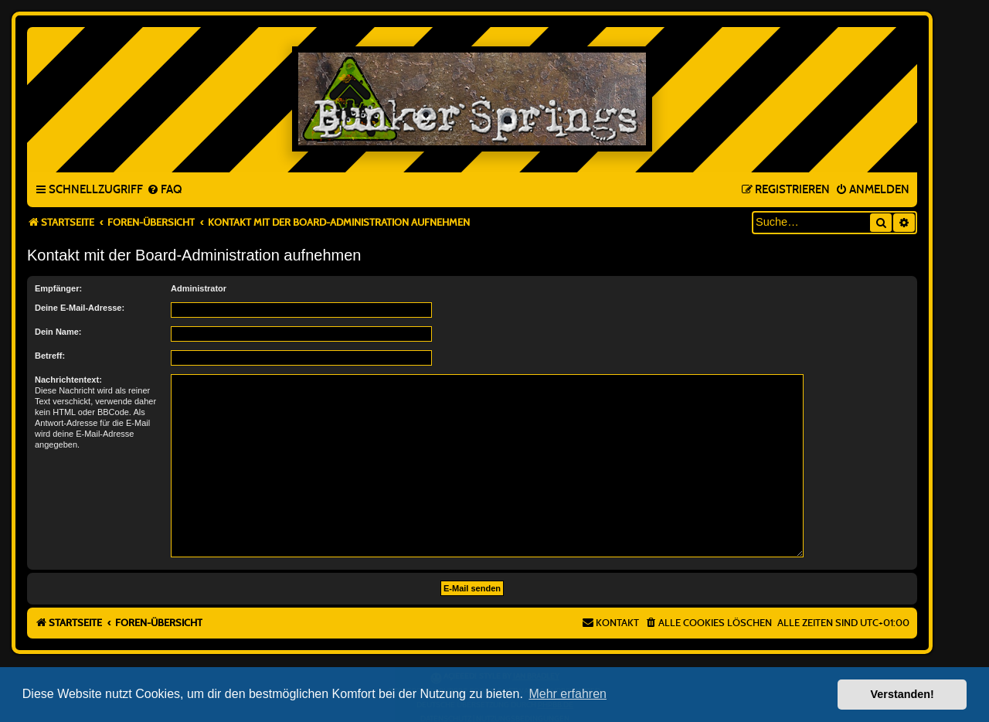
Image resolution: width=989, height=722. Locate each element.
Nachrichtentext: (68, 379)
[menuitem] (164, 190)
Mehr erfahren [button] (567, 693)
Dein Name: (58, 331)
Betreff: (50, 355)
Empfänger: (58, 288)
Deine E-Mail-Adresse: (79, 307)
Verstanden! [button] (902, 694)
